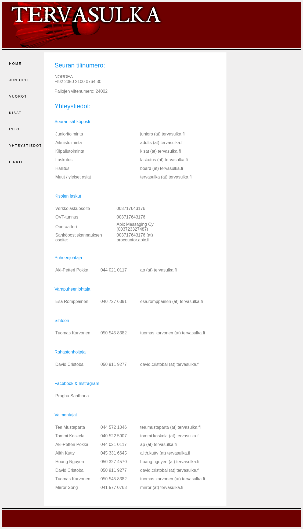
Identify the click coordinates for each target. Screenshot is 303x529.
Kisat (15, 113)
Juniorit (19, 80)
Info (14, 129)
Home (15, 64)
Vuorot (18, 96)
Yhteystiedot (25, 146)
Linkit (16, 162)
